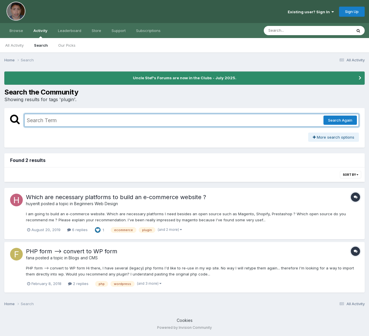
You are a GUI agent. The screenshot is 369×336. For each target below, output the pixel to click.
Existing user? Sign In (311, 12)
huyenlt (33, 203)
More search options (333, 137)
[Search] (292, 30)
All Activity (14, 45)
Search (41, 45)
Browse (16, 30)
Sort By (350, 174)
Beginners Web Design (96, 203)
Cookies (185, 320)
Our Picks (67, 45)
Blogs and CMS (83, 257)
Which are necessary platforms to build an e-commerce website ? (116, 197)
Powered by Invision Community (184, 327)
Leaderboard (69, 30)
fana (30, 257)
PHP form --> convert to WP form (71, 251)
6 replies (77, 229)
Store (96, 30)
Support (119, 30)
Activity (40, 33)
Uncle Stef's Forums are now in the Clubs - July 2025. (184, 77)
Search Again (340, 120)
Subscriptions (148, 30)
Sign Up (352, 11)
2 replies (78, 283)
